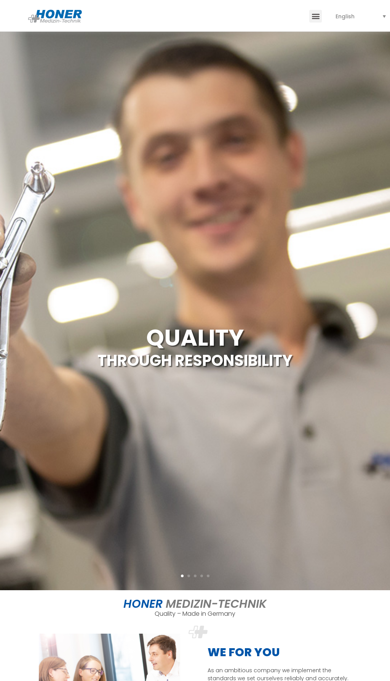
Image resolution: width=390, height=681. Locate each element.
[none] (360, 16)
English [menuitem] (345, 16)
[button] (315, 16)
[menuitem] (360, 16)
